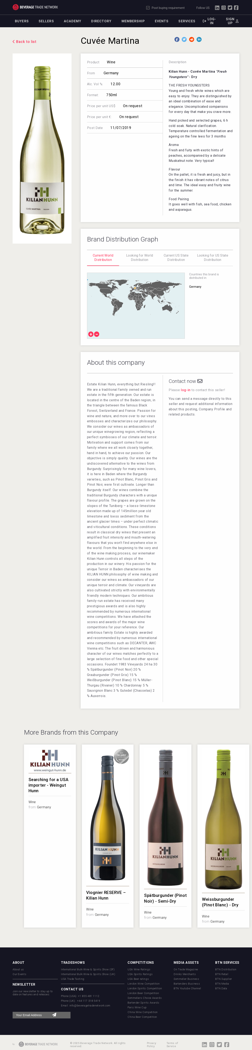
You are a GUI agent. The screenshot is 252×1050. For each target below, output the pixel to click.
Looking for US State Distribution (212, 257)
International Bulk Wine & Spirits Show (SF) (88, 969)
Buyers (22, 21)
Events (162, 21)
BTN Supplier (223, 978)
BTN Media (222, 983)
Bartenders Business (187, 983)
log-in (186, 390)
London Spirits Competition (145, 988)
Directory (101, 21)
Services (186, 21)
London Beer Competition (143, 993)
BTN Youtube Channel (187, 988)
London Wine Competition (144, 983)
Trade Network (35, 7)
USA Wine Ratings (139, 969)
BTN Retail (221, 974)
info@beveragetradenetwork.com (90, 1005)
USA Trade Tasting (72, 978)
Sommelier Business (186, 978)
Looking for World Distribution (139, 257)
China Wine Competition (143, 1012)
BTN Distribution (225, 969)
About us (18, 969)
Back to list (26, 42)
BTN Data (221, 988)
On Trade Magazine (186, 969)
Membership (133, 21)
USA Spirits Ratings (140, 974)
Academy (72, 21)
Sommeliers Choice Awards (145, 997)
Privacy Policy (151, 1045)
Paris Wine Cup (137, 1007)
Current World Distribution (103, 257)
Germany (111, 73)
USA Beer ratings (138, 978)
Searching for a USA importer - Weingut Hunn (49, 785)
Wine (111, 62)
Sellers (46, 21)
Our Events (19, 974)
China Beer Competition (142, 1016)
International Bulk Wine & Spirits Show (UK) (88, 974)
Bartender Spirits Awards (143, 1002)
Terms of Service (172, 1045)
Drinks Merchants (185, 974)
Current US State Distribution (176, 257)
